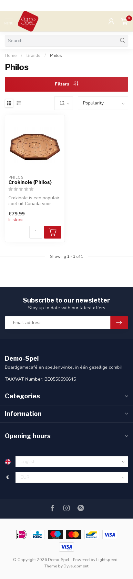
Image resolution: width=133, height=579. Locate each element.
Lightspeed (107, 559)
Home (11, 56)
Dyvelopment (76, 566)
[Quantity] (35, 232)
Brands (33, 56)
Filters (66, 84)
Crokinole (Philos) (30, 182)
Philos (56, 56)
